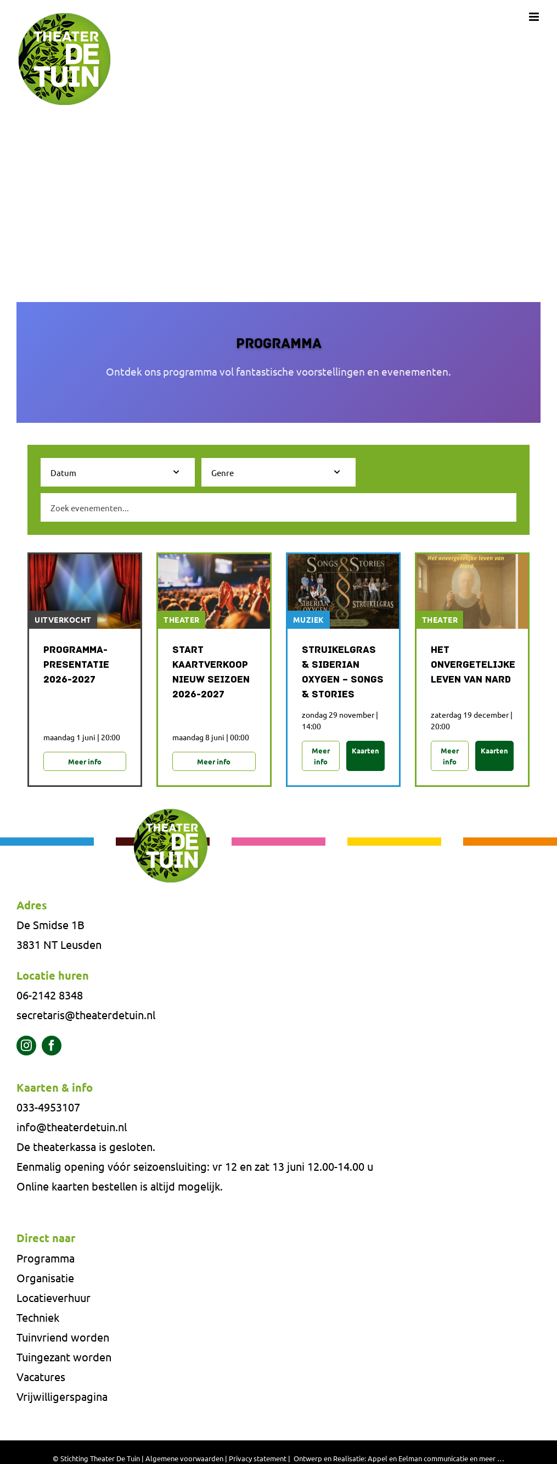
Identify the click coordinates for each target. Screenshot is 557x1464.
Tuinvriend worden (62, 1338)
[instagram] (26, 1047)
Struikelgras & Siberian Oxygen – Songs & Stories (343, 672)
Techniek (37, 1319)
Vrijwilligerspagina (62, 1398)
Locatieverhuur (53, 1299)
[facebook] (51, 1047)
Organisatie (45, 1279)
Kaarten (365, 751)
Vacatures (40, 1378)
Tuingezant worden (63, 1358)
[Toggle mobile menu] (535, 17)
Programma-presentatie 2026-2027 (76, 665)
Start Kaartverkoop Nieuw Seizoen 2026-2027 (211, 672)
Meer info (85, 762)
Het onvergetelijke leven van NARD (472, 665)
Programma (45, 1259)
